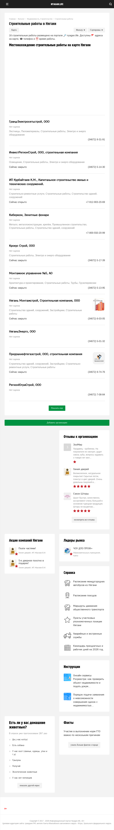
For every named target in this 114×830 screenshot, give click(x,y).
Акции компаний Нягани (26, 540)
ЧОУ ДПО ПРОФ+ (82, 548)
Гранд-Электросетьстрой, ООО (29, 121)
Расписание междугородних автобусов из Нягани (89, 583)
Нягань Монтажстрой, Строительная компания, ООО (44, 300)
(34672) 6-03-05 (96, 318)
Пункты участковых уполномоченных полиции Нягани (87, 621)
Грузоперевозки (87, 283)
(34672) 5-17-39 (96, 260)
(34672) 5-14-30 (96, 167)
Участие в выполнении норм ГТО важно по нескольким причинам (82, 733)
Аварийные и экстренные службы (87, 635)
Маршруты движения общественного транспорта (88, 607)
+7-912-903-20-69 (95, 202)
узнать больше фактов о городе (84, 745)
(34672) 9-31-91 (96, 139)
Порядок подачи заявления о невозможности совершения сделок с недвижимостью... (88, 700)
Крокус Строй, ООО (22, 245)
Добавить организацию (57, 423)
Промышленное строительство (69, 224)
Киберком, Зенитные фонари (29, 215)
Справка (69, 573)
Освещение (15, 162)
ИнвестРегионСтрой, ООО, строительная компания (43, 152)
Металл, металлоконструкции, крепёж (30, 224)
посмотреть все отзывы (84, 520)
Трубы (74, 283)
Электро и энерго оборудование (67, 162)
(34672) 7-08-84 (96, 394)
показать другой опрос (30, 785)
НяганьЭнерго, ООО (22, 331)
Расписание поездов (84, 595)
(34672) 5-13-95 (96, 288)
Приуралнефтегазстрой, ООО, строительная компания (45, 354)
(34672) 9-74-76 (96, 372)
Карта (14, 30)
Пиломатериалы (30, 131)
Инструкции (72, 667)
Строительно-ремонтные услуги (26, 193)
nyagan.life (57, 4)
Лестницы (14, 131)
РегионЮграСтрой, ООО (25, 384)
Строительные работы (53, 131)
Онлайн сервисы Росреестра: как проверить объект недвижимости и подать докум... (88, 681)
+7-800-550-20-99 (95, 233)
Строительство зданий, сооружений (55, 228)
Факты (68, 723)
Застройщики (57, 310)
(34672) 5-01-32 (96, 341)
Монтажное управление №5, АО (30, 273)
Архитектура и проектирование (26, 283)
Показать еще (57, 408)
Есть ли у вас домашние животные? (27, 725)
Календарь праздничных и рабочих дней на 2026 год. (88, 647)
